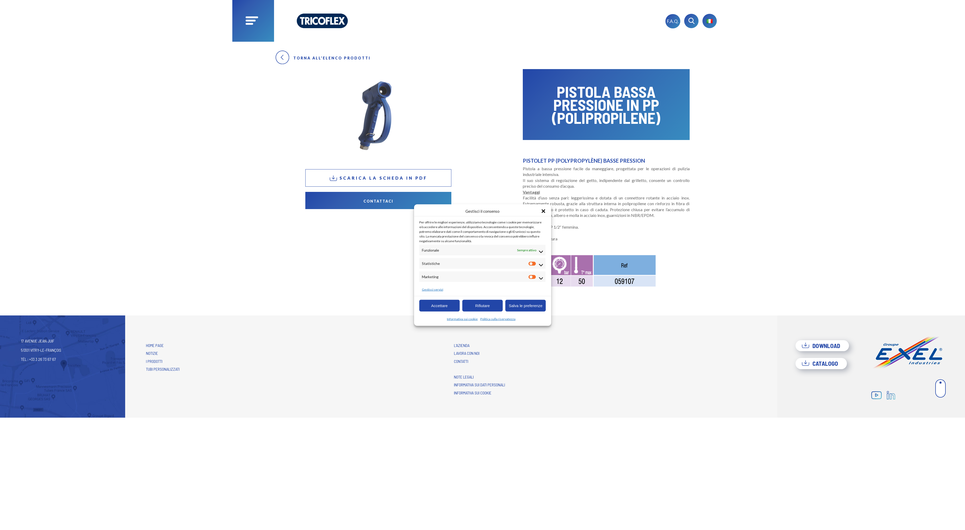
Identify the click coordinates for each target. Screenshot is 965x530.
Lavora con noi (467, 353)
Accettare (439, 305)
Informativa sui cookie (462, 319)
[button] (543, 211)
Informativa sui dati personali (479, 384)
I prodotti (154, 361)
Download (821, 345)
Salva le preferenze (525, 305)
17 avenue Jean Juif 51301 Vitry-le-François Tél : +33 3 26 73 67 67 (41, 350)
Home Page (155, 345)
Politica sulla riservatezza (497, 319)
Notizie (152, 353)
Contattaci (378, 201)
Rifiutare (482, 305)
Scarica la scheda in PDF (378, 178)
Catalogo (820, 363)
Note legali (464, 376)
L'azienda (462, 345)
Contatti (461, 361)
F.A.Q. (673, 21)
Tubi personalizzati (163, 369)
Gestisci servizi (432, 289)
